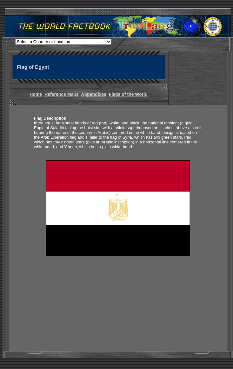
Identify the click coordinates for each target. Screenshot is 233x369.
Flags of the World (128, 94)
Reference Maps (61, 94)
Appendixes (93, 94)
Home (36, 94)
